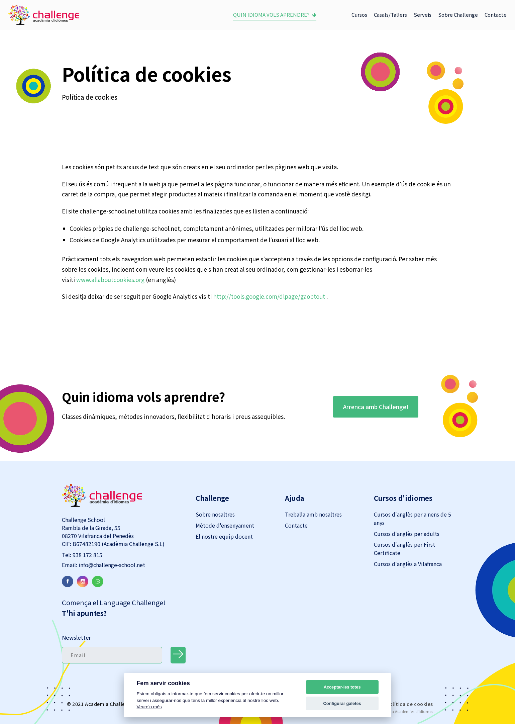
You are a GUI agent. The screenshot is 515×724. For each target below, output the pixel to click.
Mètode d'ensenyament (225, 525)
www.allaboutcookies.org (110, 279)
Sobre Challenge (458, 14)
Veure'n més (149, 706)
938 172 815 (86, 555)
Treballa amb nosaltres (313, 514)
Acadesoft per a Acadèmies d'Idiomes (399, 711)
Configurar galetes (342, 703)
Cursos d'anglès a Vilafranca (408, 564)
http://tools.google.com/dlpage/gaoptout (269, 296)
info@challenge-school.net (111, 565)
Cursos (359, 14)
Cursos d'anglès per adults (406, 534)
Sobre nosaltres (215, 514)
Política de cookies (409, 704)
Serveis (422, 14)
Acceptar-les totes (342, 687)
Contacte (496, 14)
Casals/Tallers (390, 14)
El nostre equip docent (224, 536)
